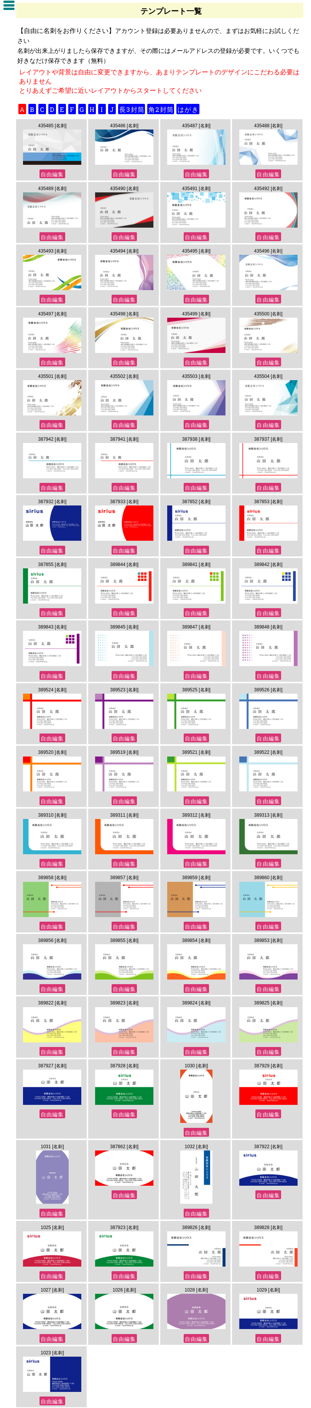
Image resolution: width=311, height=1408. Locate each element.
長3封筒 (132, 109)
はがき (188, 109)
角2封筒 (161, 109)
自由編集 (52, 174)
